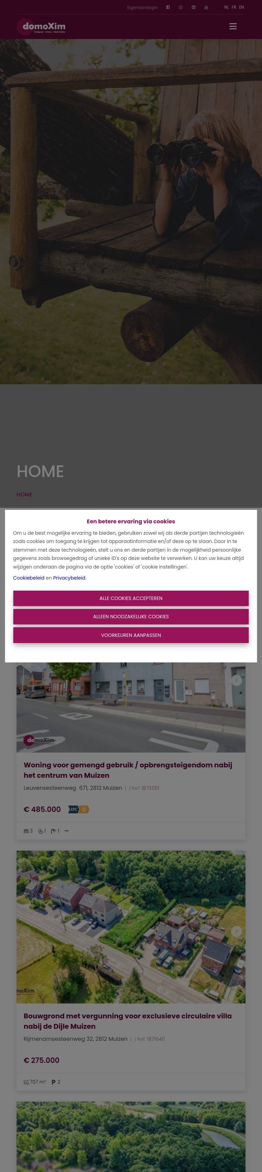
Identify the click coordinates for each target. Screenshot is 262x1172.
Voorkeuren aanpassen (131, 634)
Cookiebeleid (28, 577)
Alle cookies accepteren (131, 598)
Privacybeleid (69, 577)
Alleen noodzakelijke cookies (131, 616)
